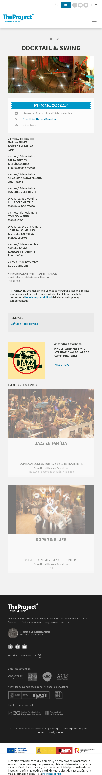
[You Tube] (85, 5)
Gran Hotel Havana (24, 324)
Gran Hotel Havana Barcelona (40, 119)
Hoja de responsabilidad (38, 297)
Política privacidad (72, 728)
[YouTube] (24, 646)
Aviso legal (55, 728)
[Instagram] (80, 5)
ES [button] (93, 5)
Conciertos (51, 39)
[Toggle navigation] (94, 21)
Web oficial (62, 364)
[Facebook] (75, 5)
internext (60, 732)
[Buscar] (56, 4)
